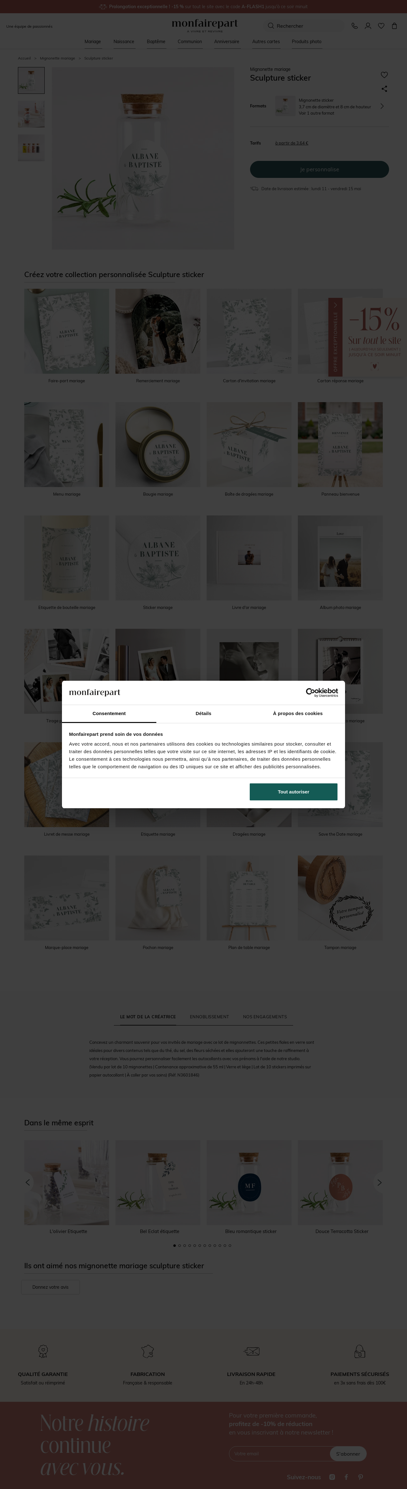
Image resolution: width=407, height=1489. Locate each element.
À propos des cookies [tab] (298, 713)
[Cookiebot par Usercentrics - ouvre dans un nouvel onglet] (310, 692)
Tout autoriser (293, 791)
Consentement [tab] (108, 713)
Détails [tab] (203, 713)
